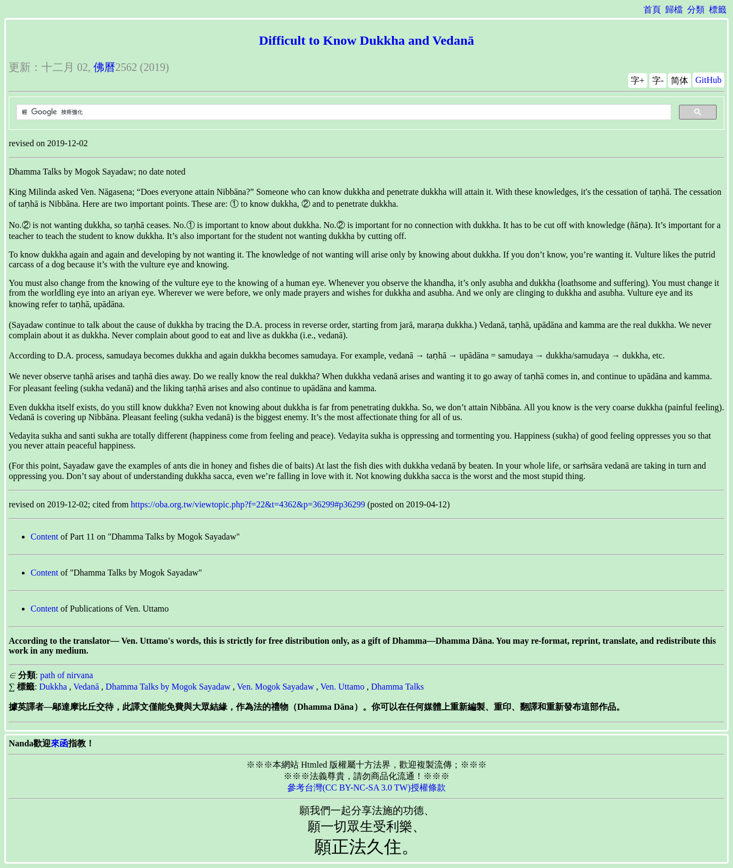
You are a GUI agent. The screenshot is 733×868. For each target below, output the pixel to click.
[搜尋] (343, 112)
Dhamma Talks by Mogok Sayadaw (167, 686)
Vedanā (86, 686)
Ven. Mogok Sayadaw (275, 686)
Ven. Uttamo (342, 686)
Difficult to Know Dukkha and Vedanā (366, 40)
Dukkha (53, 686)
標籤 (717, 9)
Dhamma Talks (397, 686)
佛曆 (104, 67)
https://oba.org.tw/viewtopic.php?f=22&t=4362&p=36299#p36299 (248, 504)
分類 (696, 9)
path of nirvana (66, 675)
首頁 (652, 9)
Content (44, 536)
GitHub (708, 80)
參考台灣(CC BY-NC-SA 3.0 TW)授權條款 (366, 787)
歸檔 (674, 9)
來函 (59, 743)
